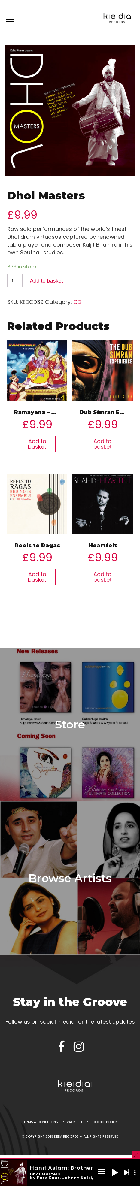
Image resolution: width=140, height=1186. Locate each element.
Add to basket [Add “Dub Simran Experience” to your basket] (102, 443)
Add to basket (46, 281)
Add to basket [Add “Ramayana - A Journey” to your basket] (37, 443)
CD (77, 302)
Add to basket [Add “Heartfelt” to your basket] (102, 576)
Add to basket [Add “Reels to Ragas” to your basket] (37, 576)
